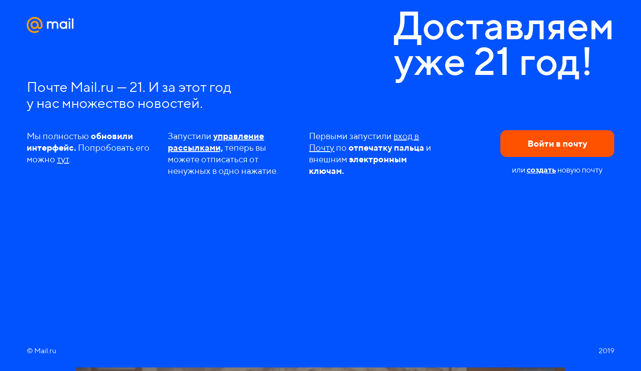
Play (320, 308)
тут (63, 159)
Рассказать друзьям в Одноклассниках (352, 349)
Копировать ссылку (388, 349)
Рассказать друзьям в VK (334, 349)
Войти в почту (557, 143)
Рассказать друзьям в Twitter (370, 349)
